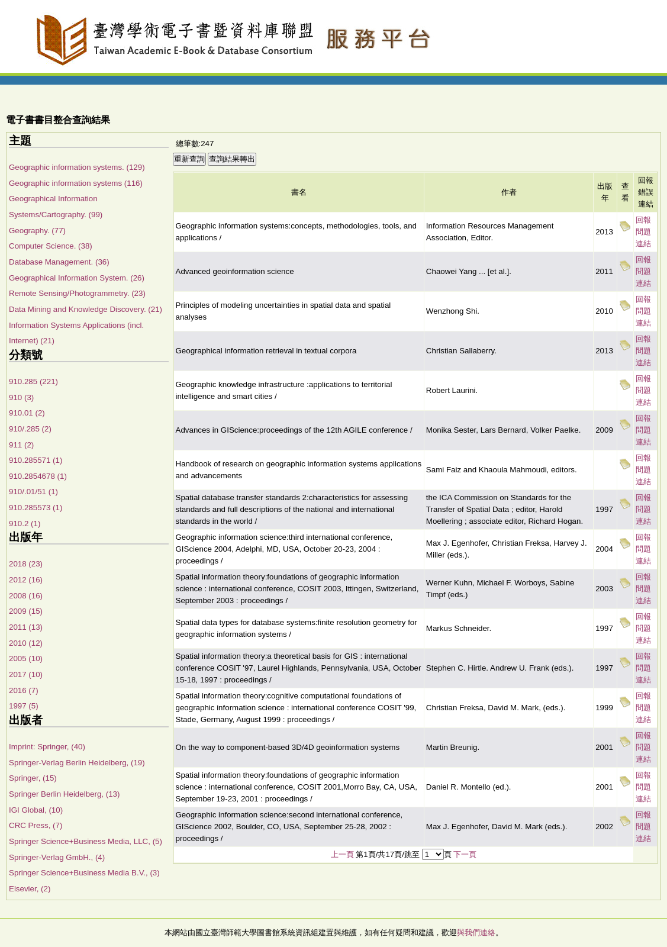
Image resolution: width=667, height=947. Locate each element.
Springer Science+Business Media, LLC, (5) (85, 841)
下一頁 (464, 854)
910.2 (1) (24, 523)
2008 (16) (26, 595)
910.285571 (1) (35, 460)
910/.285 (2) (30, 428)
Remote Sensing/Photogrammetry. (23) (77, 293)
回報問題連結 (643, 231)
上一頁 (342, 854)
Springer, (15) (33, 778)
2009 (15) (26, 611)
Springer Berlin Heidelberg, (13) (64, 794)
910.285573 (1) (35, 507)
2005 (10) (26, 658)
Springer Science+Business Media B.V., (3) (84, 872)
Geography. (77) (37, 230)
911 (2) (21, 444)
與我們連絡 (476, 932)
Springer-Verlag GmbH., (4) (57, 857)
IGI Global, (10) (36, 810)
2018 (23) (26, 563)
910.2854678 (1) (38, 476)
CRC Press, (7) (35, 825)
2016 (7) (23, 690)
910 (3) (21, 397)
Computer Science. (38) (50, 245)
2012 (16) (26, 579)
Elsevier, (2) (29, 888)
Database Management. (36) (59, 261)
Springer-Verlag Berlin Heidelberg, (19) (77, 762)
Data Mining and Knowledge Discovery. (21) (85, 309)
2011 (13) (26, 627)
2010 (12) (26, 643)
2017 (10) (26, 674)
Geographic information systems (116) (76, 183)
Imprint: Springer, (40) (47, 746)
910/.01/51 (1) (33, 491)
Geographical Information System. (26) (76, 277)
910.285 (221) (33, 381)
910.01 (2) (27, 412)
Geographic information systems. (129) (77, 167)
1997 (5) (23, 705)
